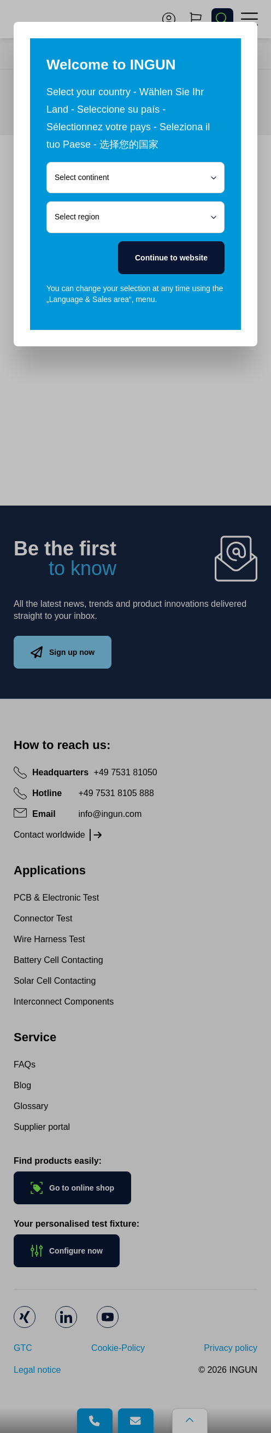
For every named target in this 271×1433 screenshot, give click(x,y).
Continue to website (171, 257)
